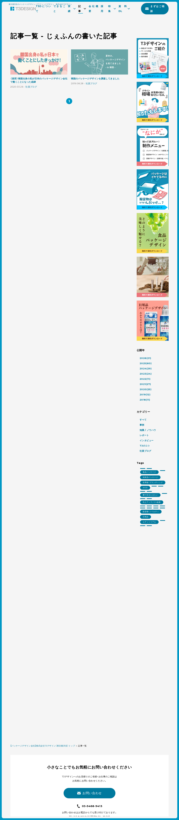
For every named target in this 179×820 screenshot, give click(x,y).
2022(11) (145, 379)
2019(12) (145, 394)
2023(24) (146, 373)
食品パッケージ (149, 472)
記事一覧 (82, 745)
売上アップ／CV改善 (152, 502)
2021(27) (145, 384)
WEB (145, 488)
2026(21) (145, 358)
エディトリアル (149, 522)
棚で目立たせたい (150, 495)
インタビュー (146, 440)
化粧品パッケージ (150, 477)
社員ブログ (31, 86)
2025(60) (146, 363)
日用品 (145, 517)
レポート (144, 435)
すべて (143, 419)
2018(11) (145, 399)
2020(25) (145, 389)
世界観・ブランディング (153, 482)
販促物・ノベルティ (151, 511)
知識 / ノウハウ (148, 430)
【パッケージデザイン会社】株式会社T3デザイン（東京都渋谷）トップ (42, 745)
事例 (142, 424)
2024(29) (146, 368)
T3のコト (145, 445)
